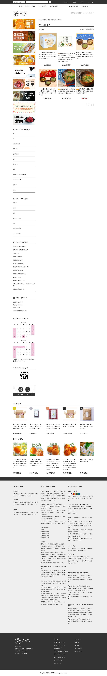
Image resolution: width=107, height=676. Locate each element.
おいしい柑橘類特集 (18, 263)
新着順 (92, 29)
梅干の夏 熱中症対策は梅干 (20, 250)
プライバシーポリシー (60, 654)
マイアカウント (79, 639)
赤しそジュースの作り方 (19, 246)
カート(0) (89, 2)
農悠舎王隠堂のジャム (18, 289)
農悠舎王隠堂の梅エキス (19, 273)
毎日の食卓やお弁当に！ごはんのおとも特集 (24, 284)
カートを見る (78, 648)
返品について (57, 648)
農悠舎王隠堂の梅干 (18, 257)
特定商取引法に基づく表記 (61, 651)
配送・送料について (59, 645)
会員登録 (73, 2)
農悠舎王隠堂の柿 (17, 260)
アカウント (64, 2)
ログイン (81, 2)
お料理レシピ (16, 253)
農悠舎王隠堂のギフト (19, 280)
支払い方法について (59, 642)
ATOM (59, 663)
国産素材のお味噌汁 (18, 270)
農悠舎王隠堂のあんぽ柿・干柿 (21, 267)
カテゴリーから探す (29, 6)
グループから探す (41, 6)
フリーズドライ (58, 19)
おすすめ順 (82, 29)
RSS (55, 663)
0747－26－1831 (22, 651)
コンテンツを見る (53, 6)
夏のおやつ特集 (17, 277)
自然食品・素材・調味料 (48, 19)
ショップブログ (58, 660)
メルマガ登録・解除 (72, 6)
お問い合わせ (84, 6)
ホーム (20, 6)
